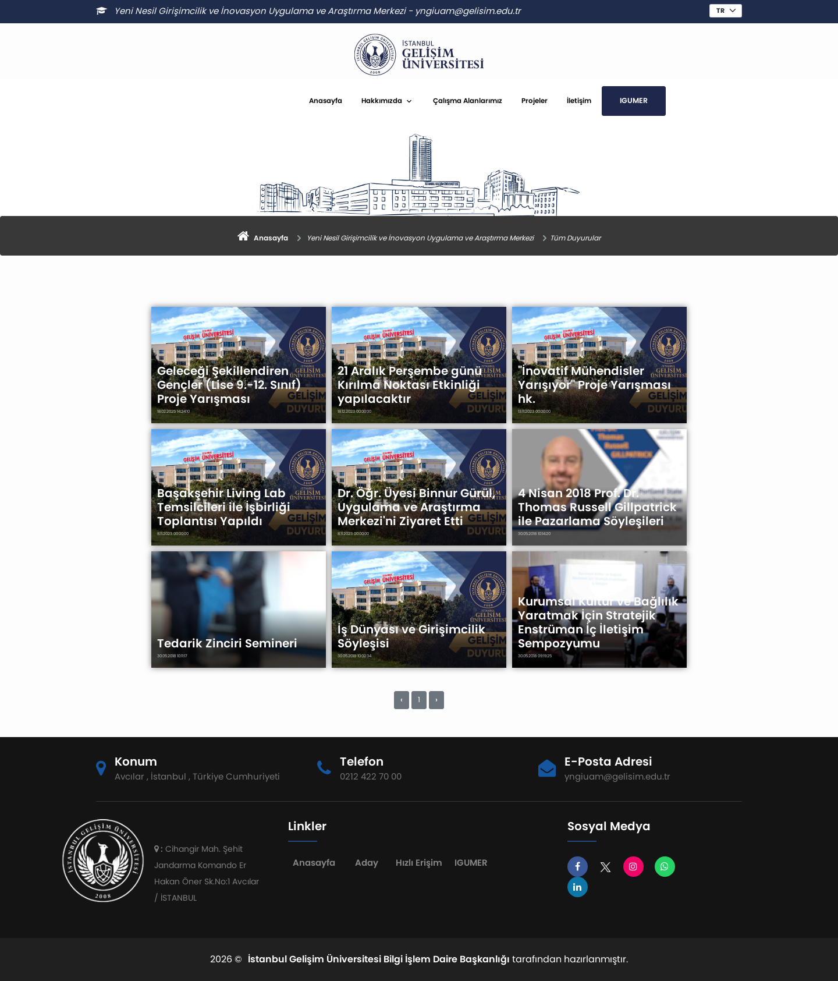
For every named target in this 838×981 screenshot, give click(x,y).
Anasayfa (325, 100)
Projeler (534, 100)
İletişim (579, 100)
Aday (366, 862)
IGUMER (634, 100)
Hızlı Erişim (419, 862)
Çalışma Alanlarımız (467, 100)
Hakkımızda (381, 100)
